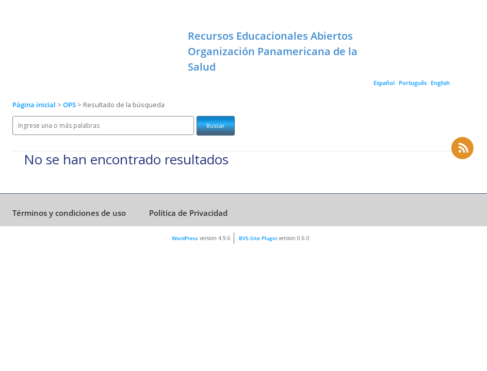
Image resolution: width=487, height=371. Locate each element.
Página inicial (34, 104)
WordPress (185, 238)
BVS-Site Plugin (258, 238)
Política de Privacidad (188, 213)
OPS (70, 104)
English (440, 83)
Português (413, 83)
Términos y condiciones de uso (69, 213)
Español (384, 83)
